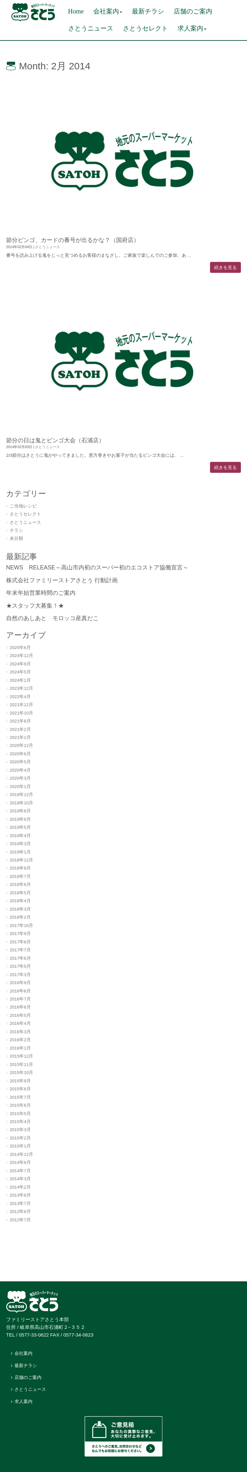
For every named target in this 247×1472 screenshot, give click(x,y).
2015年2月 (20, 1138)
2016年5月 (20, 1015)
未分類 (16, 538)
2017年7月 (20, 950)
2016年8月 (20, 991)
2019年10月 (21, 803)
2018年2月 (20, 917)
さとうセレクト (25, 514)
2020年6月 (20, 753)
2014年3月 (20, 1178)
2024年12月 (21, 655)
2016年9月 (20, 982)
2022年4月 (20, 696)
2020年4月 (20, 770)
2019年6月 (20, 819)
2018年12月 (21, 860)
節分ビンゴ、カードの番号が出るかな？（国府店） (72, 240)
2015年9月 (20, 1080)
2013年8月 (20, 1195)
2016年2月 (20, 1039)
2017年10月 (21, 925)
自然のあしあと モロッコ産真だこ (52, 618)
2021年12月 (21, 704)
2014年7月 (20, 1170)
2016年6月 (20, 1007)
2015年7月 (20, 1097)
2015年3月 (20, 1129)
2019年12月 (21, 794)
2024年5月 (20, 672)
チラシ (16, 530)
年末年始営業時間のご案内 (41, 593)
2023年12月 (21, 688)
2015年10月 (21, 1072)
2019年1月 (20, 852)
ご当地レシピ (23, 506)
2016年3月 (20, 1031)
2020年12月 (21, 745)
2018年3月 (20, 909)
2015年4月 (20, 1121)
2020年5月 (20, 761)
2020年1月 (20, 786)
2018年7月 (20, 876)
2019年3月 (20, 843)
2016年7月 (20, 999)
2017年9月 (20, 933)
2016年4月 (20, 1023)
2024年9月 (20, 664)
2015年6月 (20, 1105)
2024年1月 (20, 680)
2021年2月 (20, 729)
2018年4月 (20, 900)
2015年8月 (20, 1089)
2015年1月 (20, 1146)
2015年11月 (21, 1064)
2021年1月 (20, 737)
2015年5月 (20, 1113)
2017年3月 (20, 974)
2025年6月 (20, 647)
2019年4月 (20, 835)
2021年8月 (20, 721)
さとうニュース (47, 247)
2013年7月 (20, 1203)
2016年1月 (20, 1048)
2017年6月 (20, 958)
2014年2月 (20, 1187)
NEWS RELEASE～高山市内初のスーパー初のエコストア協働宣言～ (97, 567)
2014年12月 (21, 1154)
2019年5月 (20, 827)
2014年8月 (20, 1162)
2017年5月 (20, 966)
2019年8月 (20, 811)
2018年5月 (20, 892)
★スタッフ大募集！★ (35, 605)
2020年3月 (20, 778)
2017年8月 (20, 941)
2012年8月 (20, 1211)
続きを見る (225, 267)
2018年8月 (20, 868)
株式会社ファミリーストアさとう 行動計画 (62, 580)
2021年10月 (21, 713)
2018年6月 (20, 884)
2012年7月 (20, 1219)
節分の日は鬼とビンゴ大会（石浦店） (55, 440)
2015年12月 (21, 1056)
